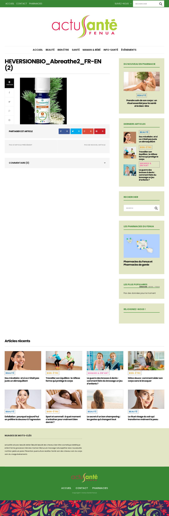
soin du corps (76, 451)
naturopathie (61, 448)
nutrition (8, 451)
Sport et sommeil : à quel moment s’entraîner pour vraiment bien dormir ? (63, 419)
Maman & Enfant (145, 164)
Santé (76, 49)
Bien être (63, 49)
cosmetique (67, 445)
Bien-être (146, 147)
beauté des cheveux (45, 445)
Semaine (143, 287)
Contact (21, 3)
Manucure (43, 448)
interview (28, 448)
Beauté (50, 49)
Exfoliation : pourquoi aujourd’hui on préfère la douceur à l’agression (23, 418)
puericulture (39, 451)
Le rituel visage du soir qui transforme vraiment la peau (143, 418)
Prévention (29, 451)
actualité (8, 445)
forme (12, 448)
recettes (47, 451)
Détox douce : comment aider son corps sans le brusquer (145, 379)
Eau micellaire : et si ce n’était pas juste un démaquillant (148, 139)
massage (52, 448)
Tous (157, 287)
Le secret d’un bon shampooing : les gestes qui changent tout (103, 418)
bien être (57, 445)
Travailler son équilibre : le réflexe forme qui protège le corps (148, 155)
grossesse (20, 448)
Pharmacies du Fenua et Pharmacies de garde (138, 263)
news (70, 448)
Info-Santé (111, 49)
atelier (28, 445)
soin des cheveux (64, 451)
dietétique (76, 445)
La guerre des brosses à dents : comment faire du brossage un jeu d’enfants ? (147, 174)
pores (22, 451)
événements (22, 454)
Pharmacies (35, 3)
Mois (150, 287)
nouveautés (77, 448)
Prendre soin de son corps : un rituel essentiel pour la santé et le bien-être (141, 103)
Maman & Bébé (92, 49)
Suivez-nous (123, 3)
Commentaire (19, 162)
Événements (128, 49)
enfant (7, 448)
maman (35, 448)
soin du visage (11, 454)
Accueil (9, 3)
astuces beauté (18, 445)
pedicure (15, 451)
